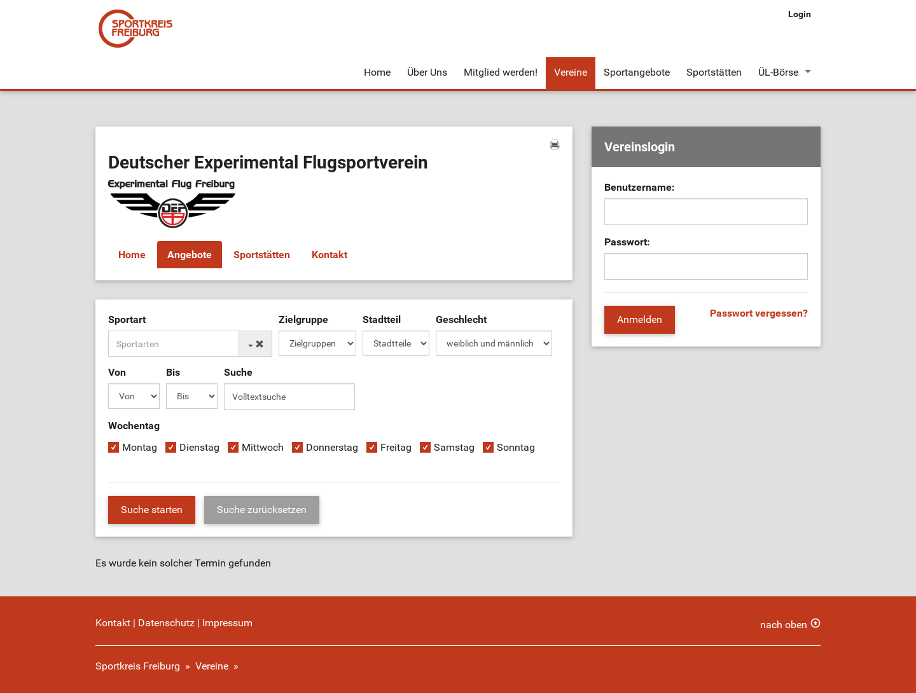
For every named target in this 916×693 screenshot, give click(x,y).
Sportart (127, 319)
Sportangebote (637, 72)
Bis (173, 372)
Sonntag (516, 447)
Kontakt (329, 255)
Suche (238, 372)
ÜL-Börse (778, 72)
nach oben (783, 625)
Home (377, 72)
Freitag (396, 447)
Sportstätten (714, 72)
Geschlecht (461, 319)
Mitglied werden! (501, 72)
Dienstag (199, 447)
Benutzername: (639, 187)
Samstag (454, 447)
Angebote (189, 255)
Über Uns (427, 72)
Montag (139, 447)
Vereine (570, 72)
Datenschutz (166, 623)
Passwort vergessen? (759, 313)
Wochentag (134, 426)
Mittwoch (263, 447)
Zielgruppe (303, 319)
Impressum (227, 623)
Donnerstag (332, 447)
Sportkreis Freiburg (137, 666)
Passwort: (627, 242)
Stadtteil (382, 319)
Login (799, 14)
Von (117, 372)
